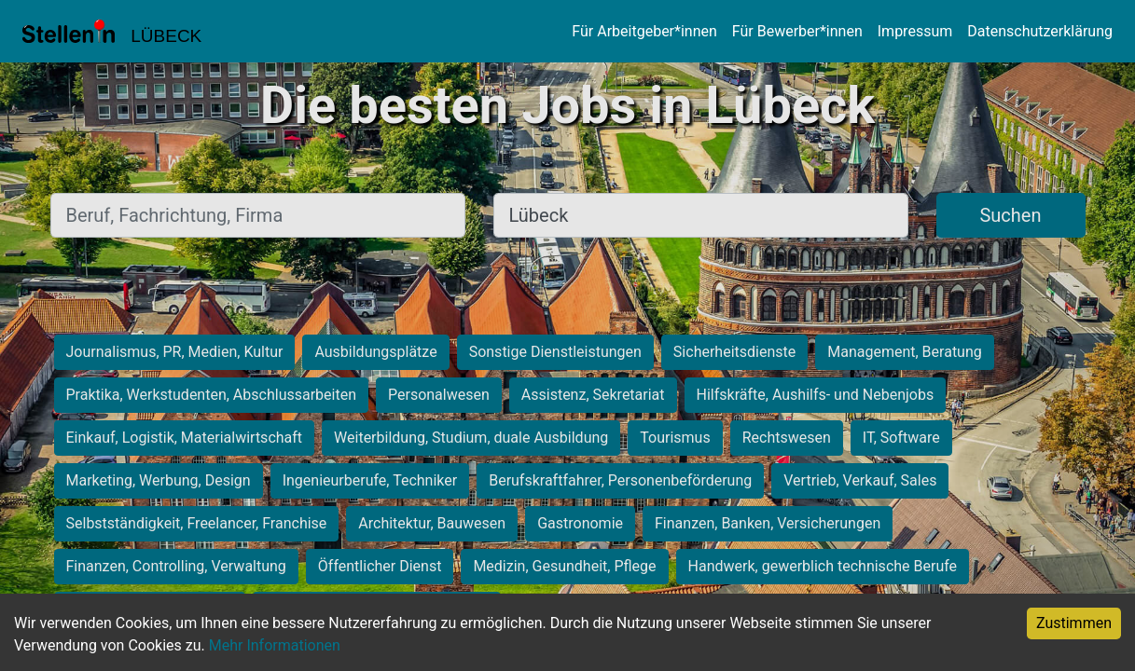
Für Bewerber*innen (797, 31)
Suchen (1010, 215)
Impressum (915, 31)
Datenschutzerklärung (1040, 31)
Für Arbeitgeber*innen (644, 31)
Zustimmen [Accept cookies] (1074, 623)
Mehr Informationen (274, 645)
